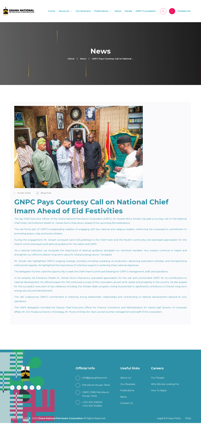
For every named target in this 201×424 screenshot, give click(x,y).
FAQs (188, 419)
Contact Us (183, 11)
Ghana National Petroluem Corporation (60, 419)
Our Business (83, 11)
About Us (64, 11)
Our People (157, 378)
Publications (101, 11)
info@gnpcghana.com (94, 378)
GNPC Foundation (146, 11)
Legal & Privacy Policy (169, 419)
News (118, 11)
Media (128, 11)
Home (51, 11)
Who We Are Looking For (165, 385)
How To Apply (159, 391)
